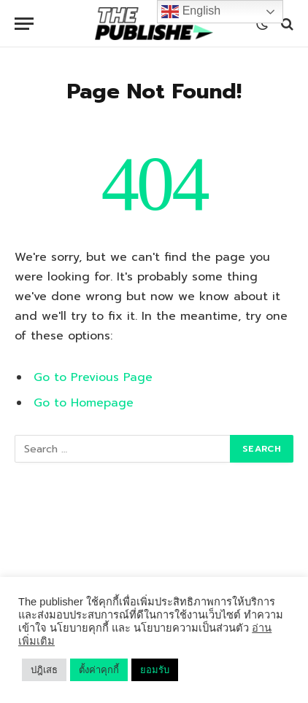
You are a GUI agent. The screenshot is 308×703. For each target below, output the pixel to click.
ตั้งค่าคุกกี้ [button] (99, 669)
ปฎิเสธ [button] (44, 669)
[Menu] (24, 23)
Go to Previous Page (93, 377)
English (190, 11)
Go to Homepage (84, 403)
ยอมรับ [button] (154, 669)
